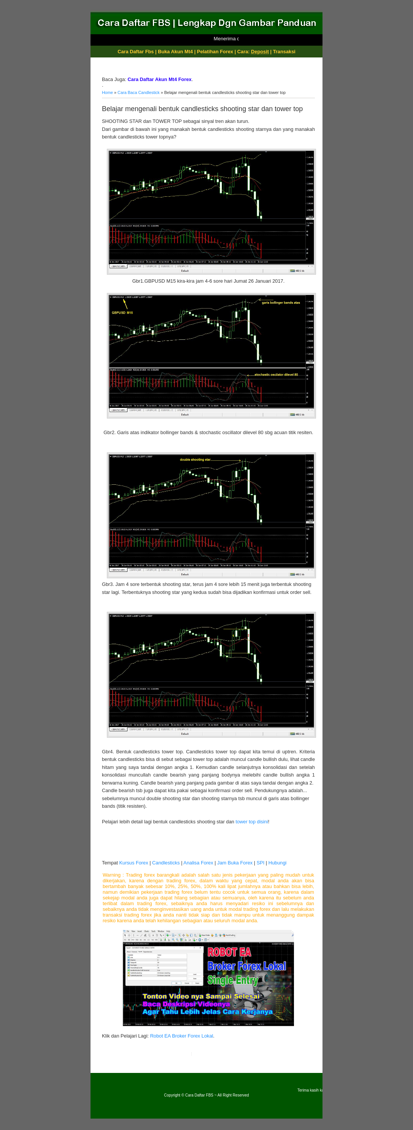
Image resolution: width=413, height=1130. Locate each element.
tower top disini (251, 821)
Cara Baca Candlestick (139, 92)
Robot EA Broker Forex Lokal (181, 1036)
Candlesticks (166, 863)
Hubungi (277, 863)
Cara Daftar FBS (199, 1095)
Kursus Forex (133, 863)
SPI (261, 863)
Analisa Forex (198, 863)
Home (107, 92)
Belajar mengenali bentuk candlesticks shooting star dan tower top (202, 109)
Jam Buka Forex (235, 863)
